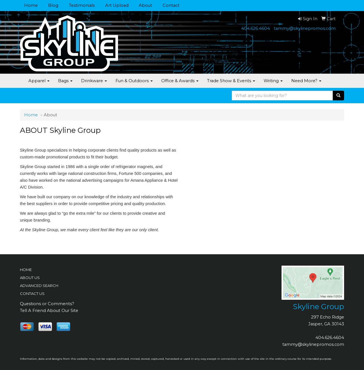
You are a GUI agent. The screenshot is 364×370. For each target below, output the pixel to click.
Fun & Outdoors (134, 80)
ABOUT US (30, 277)
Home (31, 5)
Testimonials (82, 5)
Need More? (306, 80)
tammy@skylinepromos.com (305, 28)
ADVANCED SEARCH (39, 285)
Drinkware (94, 80)
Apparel (38, 80)
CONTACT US (32, 293)
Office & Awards (179, 80)
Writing (273, 80)
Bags (65, 80)
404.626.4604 (255, 28)
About (145, 5)
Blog (53, 5)
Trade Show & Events (231, 80)
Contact (171, 5)
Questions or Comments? (47, 303)
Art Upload (117, 5)
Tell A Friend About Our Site (49, 310)
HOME (26, 269)
